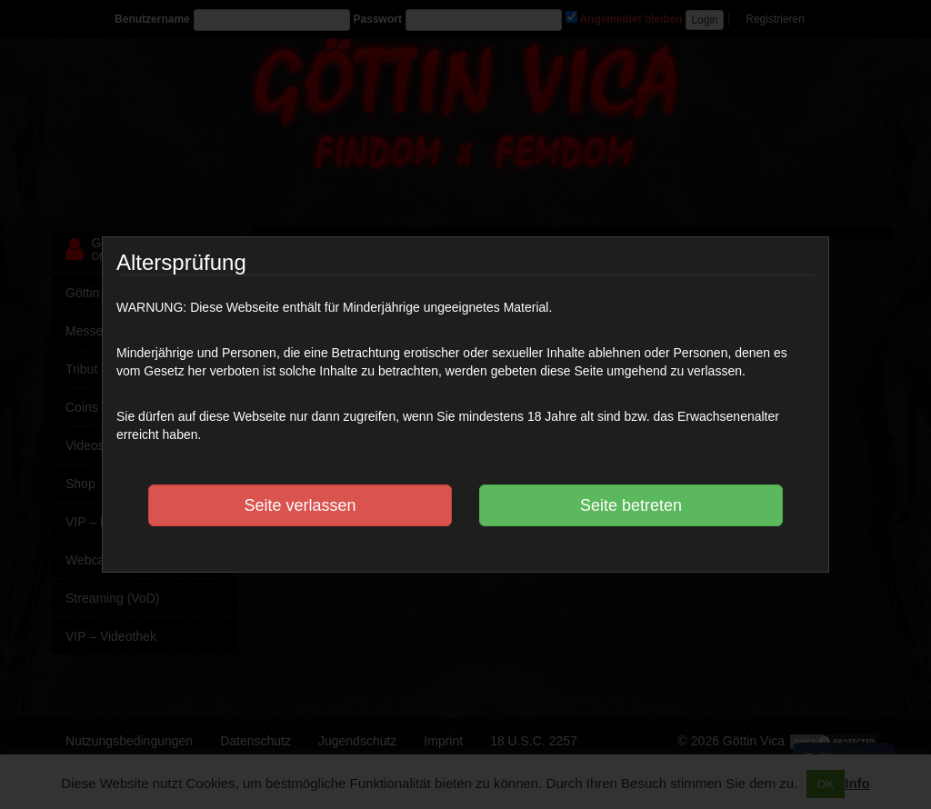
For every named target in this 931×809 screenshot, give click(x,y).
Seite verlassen (299, 505)
